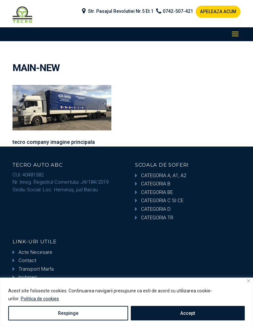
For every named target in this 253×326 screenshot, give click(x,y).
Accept (187, 313)
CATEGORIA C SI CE (162, 201)
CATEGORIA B (155, 184)
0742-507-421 (178, 11)
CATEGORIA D (156, 209)
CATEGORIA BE (157, 192)
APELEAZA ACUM (218, 11)
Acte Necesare (35, 252)
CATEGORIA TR (157, 218)
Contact (27, 260)
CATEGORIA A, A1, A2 (163, 175)
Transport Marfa (36, 269)
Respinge (68, 313)
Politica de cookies (40, 298)
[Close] (248, 280)
